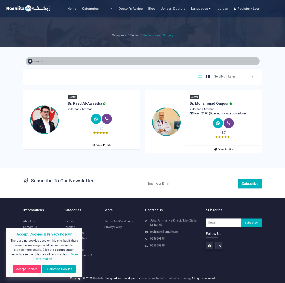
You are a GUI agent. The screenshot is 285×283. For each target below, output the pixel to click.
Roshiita (98, 278)
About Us (29, 221)
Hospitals (70, 227)
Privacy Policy (113, 227)
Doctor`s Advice (131, 9)
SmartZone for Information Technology (166, 278)
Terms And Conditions (118, 221)
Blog (151, 9)
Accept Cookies (27, 269)
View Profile (101, 145)
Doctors (69, 221)
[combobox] (241, 76)
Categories (97, 9)
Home (71, 9)
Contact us (30, 227)
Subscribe (250, 184)
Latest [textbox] (232, 76)
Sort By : (219, 76)
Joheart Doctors (173, 9)
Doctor (134, 35)
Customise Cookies (59, 269)
